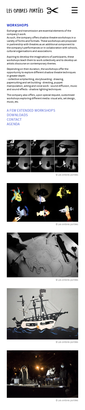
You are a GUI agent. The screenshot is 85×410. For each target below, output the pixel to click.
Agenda (13, 124)
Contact (14, 119)
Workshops (17, 25)
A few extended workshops (31, 110)
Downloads (17, 115)
